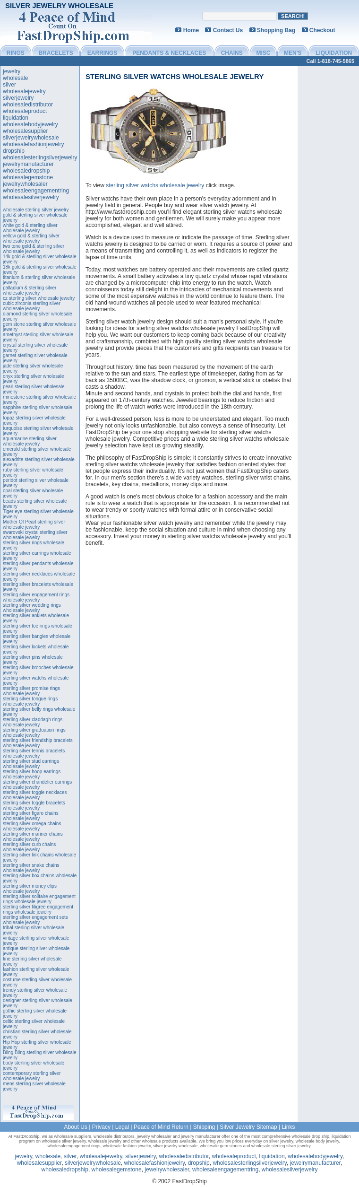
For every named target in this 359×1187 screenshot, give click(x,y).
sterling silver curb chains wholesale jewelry (29, 847)
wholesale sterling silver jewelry (36, 209)
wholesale (15, 78)
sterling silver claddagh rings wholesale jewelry (32, 722)
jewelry (11, 71)
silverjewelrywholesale (31, 137)
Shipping (204, 1127)
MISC (263, 53)
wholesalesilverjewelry (31, 197)
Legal (122, 1127)
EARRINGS (102, 53)
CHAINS (232, 53)
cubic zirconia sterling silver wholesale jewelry (31, 306)
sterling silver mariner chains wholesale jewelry (33, 836)
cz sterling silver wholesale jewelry (39, 298)
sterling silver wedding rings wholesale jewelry (32, 607)
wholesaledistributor (28, 104)
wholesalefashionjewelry (33, 144)
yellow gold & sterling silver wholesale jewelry (31, 238)
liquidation (15, 117)
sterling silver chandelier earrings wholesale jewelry (37, 784)
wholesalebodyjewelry (30, 124)
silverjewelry (18, 98)
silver (9, 84)
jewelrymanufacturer (28, 164)
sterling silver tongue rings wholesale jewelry (30, 701)
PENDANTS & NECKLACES (169, 53)
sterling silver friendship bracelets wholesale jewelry (38, 743)
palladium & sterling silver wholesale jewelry (29, 290)
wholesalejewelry (24, 91)
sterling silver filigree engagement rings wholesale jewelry (38, 909)
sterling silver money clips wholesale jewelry (30, 888)
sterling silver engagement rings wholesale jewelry (36, 597)
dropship (14, 151)
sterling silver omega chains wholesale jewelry (32, 826)
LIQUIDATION (334, 53)
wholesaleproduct (25, 111)
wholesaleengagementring (36, 190)
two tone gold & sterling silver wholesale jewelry (33, 249)
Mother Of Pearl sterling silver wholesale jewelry (34, 524)
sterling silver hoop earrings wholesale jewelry (31, 774)
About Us (75, 1127)
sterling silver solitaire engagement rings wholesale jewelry (39, 899)
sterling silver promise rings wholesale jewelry (31, 691)
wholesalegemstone (28, 177)
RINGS (16, 53)
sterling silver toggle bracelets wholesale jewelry (34, 805)
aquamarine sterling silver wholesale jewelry (30, 441)
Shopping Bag (276, 30)
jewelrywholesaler (25, 184)
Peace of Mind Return (161, 1127)
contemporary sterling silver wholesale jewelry (31, 1076)
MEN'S (293, 53)
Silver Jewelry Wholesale (59, 5)
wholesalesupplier (25, 131)
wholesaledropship (26, 170)
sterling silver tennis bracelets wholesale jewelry (34, 753)
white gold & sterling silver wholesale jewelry (30, 228)
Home (191, 30)
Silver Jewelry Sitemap (248, 1127)
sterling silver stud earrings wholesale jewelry (31, 764)
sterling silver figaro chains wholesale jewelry (31, 816)
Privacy (101, 1127)
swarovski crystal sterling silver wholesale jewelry (35, 535)
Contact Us (228, 30)
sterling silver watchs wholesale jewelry (174, 76)
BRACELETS (55, 53)
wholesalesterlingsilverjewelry (40, 157)
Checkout (322, 30)
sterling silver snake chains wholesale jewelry (31, 868)
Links (288, 1127)
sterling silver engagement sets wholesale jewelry (35, 920)
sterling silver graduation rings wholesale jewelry (34, 732)
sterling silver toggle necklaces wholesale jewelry (35, 795)
